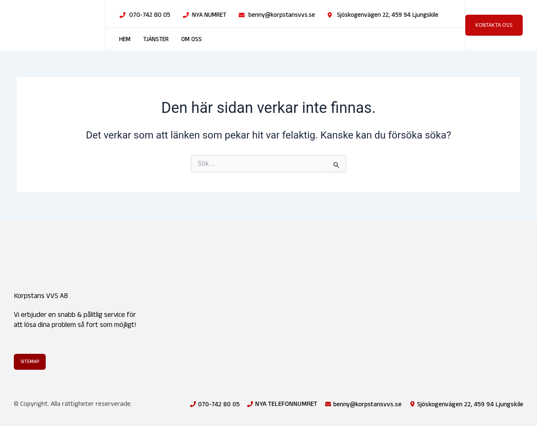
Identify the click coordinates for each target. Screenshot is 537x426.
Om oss (191, 39)
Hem (124, 39)
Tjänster (156, 39)
